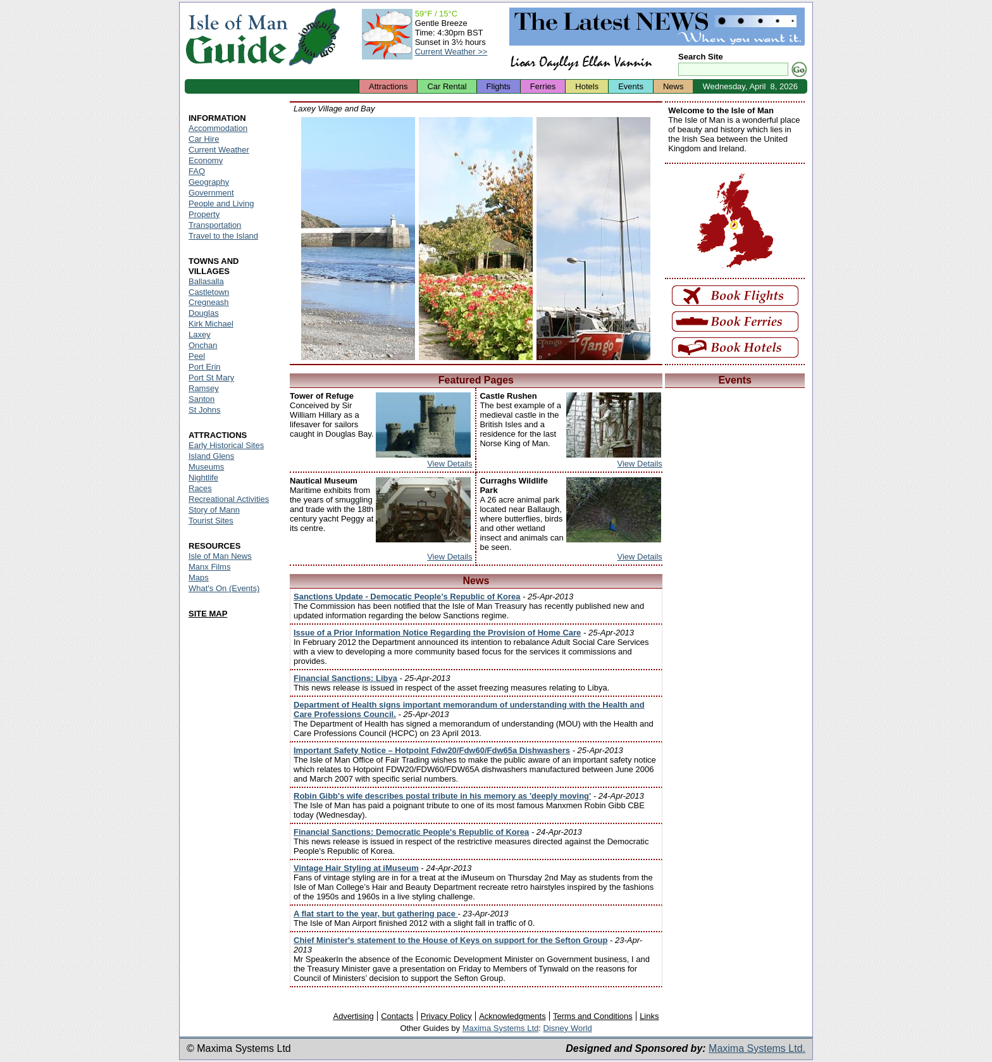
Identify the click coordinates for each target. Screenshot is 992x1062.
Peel (197, 356)
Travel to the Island (223, 236)
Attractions (388, 86)
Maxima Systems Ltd (500, 1028)
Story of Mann (214, 510)
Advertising (353, 1016)
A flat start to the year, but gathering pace (376, 913)
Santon (201, 399)
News (673, 86)
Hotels (586, 86)
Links (649, 1016)
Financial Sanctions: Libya (345, 678)
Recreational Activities (229, 499)
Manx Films (209, 567)
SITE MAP (208, 613)
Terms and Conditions (593, 1016)
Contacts (397, 1016)
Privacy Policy (446, 1016)
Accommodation (218, 128)
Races (200, 488)
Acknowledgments (512, 1016)
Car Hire (204, 139)
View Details (449, 463)
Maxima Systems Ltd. (757, 1048)
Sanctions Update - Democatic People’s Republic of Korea (407, 596)
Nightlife (203, 477)
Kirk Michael (211, 323)
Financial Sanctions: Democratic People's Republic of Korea (411, 832)
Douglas (204, 313)
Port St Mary (211, 377)
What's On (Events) (224, 588)
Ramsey (204, 388)
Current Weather (219, 149)
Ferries (542, 86)
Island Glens (211, 456)
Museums (206, 467)
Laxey (200, 334)
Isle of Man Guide (236, 37)
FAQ (197, 171)
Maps (199, 577)
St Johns (205, 410)
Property (204, 214)
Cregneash (209, 302)
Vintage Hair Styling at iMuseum (356, 868)
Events (630, 86)
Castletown (209, 292)
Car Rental (446, 86)
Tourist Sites (211, 520)
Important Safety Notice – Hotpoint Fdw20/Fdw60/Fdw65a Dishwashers (432, 750)
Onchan (203, 345)
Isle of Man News (220, 556)
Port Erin (205, 367)
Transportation (215, 225)
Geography (209, 182)
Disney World (567, 1028)
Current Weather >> (451, 51)
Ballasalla (206, 281)
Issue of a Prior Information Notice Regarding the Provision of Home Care (437, 632)
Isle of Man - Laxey (358, 238)
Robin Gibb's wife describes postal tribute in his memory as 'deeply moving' (442, 796)
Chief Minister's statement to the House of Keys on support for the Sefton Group (450, 940)
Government (211, 192)
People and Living (221, 203)
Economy (206, 160)
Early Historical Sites (226, 445)
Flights (499, 86)
